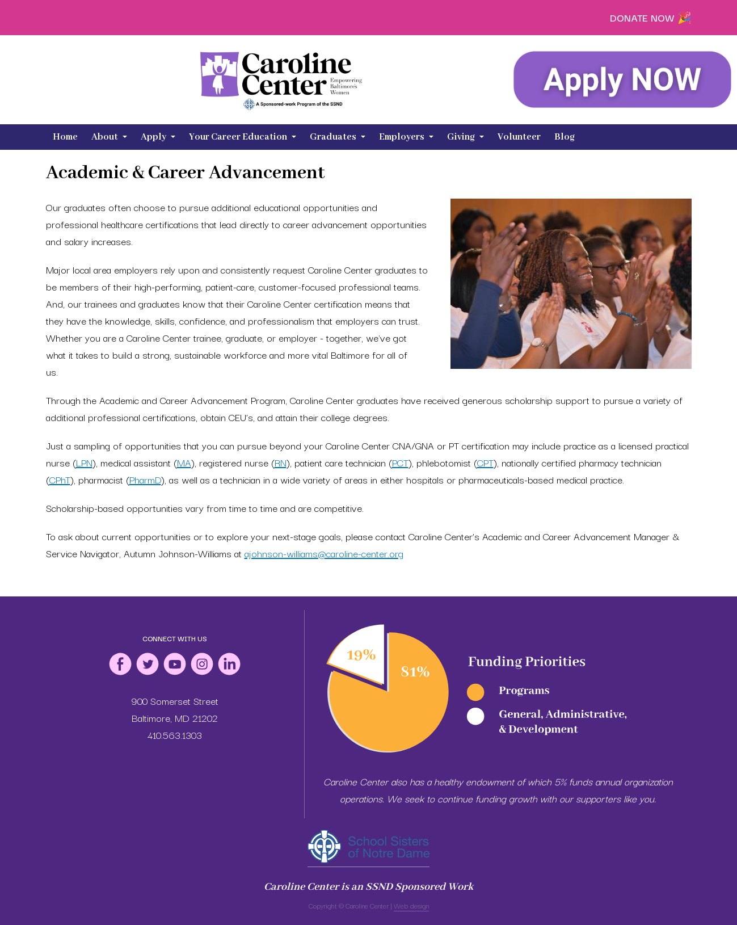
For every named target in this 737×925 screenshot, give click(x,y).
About (109, 137)
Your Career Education (242, 137)
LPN (84, 462)
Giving (465, 137)
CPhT (59, 479)
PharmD (145, 479)
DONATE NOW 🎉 (651, 17)
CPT (485, 462)
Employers (406, 137)
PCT (400, 462)
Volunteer (519, 137)
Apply (158, 137)
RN (281, 462)
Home (65, 137)
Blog (564, 137)
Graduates (337, 137)
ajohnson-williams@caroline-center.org (324, 553)
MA (184, 462)
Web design (411, 905)
